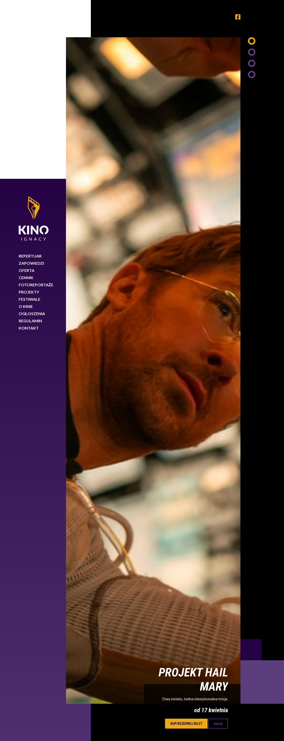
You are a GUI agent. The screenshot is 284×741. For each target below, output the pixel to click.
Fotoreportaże (36, 106)
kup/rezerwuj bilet (186, 545)
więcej (218, 545)
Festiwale (29, 120)
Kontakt (29, 149)
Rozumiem (261, 724)
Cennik (26, 98)
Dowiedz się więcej (201, 723)
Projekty (29, 113)
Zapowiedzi (31, 84)
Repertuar (30, 77)
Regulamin (30, 142)
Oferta (26, 91)
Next (262, 503)
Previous (251, 471)
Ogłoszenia (32, 134)
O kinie (26, 127)
